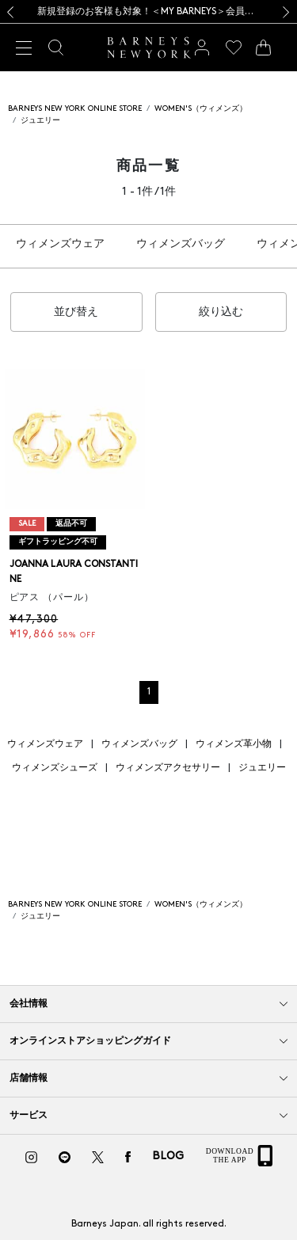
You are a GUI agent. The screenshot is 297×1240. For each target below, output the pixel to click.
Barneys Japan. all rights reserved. (149, 1224)
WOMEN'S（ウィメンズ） (200, 109)
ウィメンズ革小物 (234, 744)
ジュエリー (40, 120)
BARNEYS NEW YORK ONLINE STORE (75, 109)
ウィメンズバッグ (180, 244)
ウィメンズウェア (60, 244)
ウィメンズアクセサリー (168, 768)
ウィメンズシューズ (54, 768)
